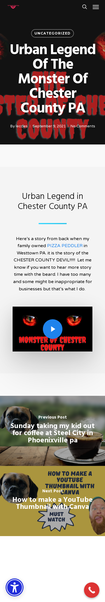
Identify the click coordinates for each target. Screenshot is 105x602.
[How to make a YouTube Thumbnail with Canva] (52, 501)
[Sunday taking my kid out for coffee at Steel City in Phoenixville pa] (52, 431)
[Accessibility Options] (15, 587)
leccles (21, 126)
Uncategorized (52, 33)
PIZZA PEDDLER (65, 246)
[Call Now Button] (91, 590)
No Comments (82, 126)
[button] (96, 7)
